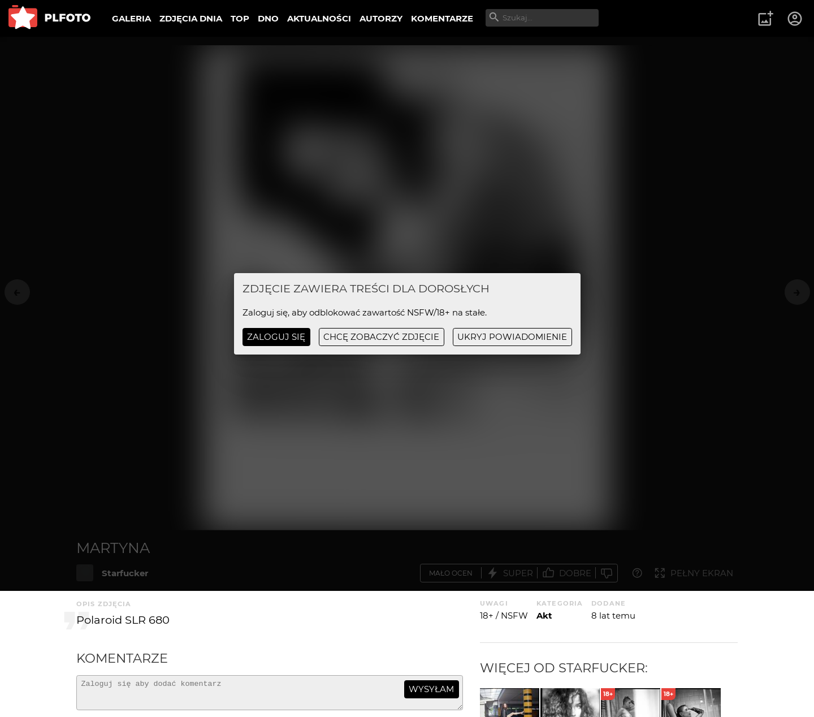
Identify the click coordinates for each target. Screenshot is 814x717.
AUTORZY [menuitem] (381, 18)
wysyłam (431, 689)
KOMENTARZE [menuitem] (442, 18)
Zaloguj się (276, 336)
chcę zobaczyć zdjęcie (381, 336)
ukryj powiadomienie (512, 336)
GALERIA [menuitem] (131, 18)
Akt (544, 615)
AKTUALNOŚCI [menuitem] (319, 18)
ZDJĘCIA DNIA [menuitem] (190, 18)
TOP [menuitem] (240, 18)
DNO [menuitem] (268, 18)
